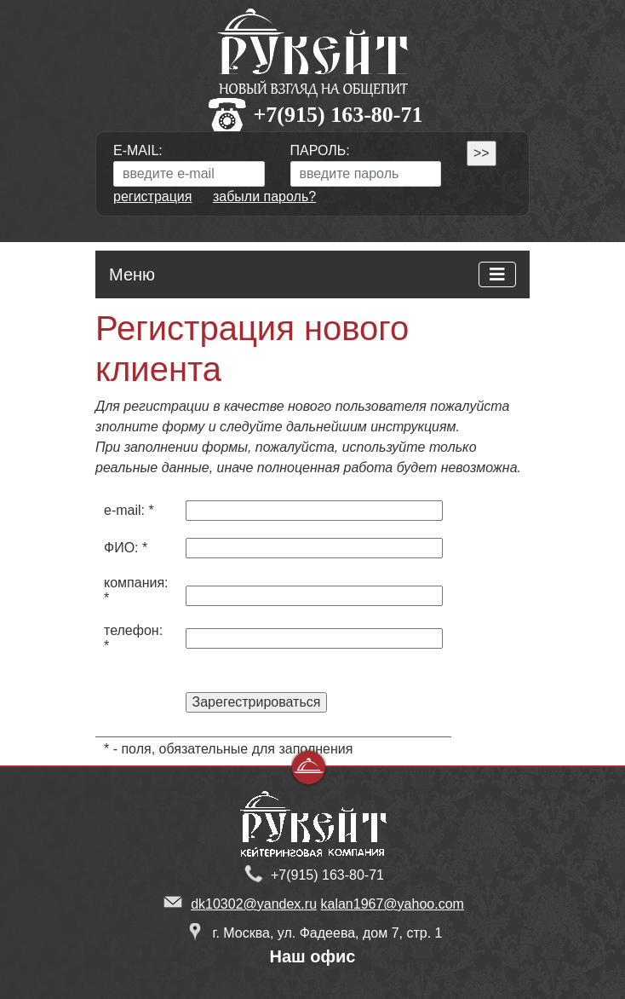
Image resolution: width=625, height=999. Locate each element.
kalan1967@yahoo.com (392, 904)
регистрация (152, 196)
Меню (132, 274)
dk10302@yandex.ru (254, 904)
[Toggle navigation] (497, 274)
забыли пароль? (264, 196)
